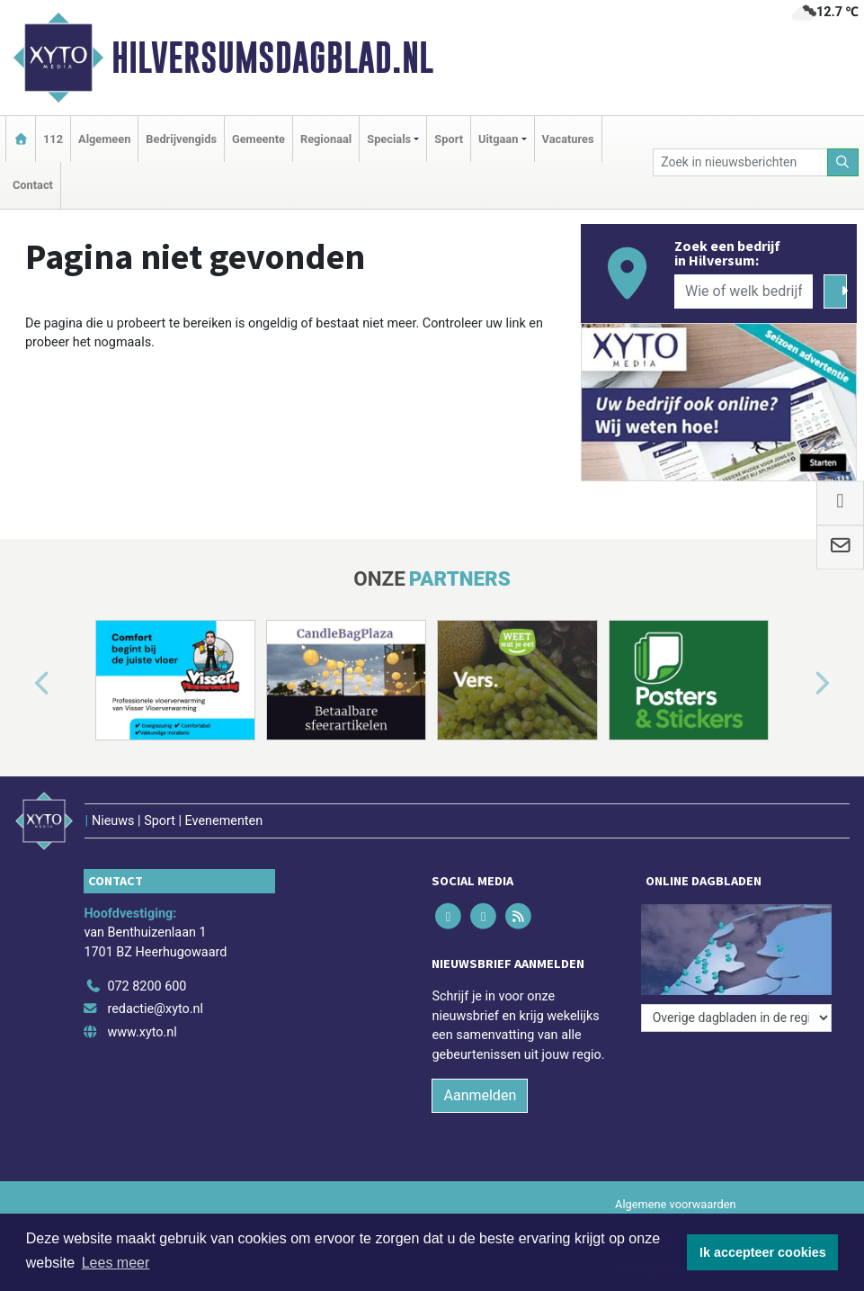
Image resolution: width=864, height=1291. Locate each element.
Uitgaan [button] (498, 139)
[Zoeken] (843, 162)
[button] (21, 684)
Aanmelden (479, 1095)
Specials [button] (389, 139)
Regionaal (326, 139)
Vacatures (568, 139)
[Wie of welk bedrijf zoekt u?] (743, 291)
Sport (448, 139)
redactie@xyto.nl (155, 1009)
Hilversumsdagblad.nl (272, 57)
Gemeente (258, 139)
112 (53, 139)
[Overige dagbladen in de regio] (736, 1018)
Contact (33, 185)
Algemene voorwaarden (675, 1204)
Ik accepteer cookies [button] (762, 1252)
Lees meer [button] (116, 1262)
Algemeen (104, 139)
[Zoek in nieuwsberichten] (740, 162)
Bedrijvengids (181, 139)
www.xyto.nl (141, 1032)
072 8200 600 (146, 986)
